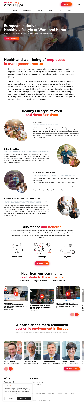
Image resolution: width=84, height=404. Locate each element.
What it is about (27, 10)
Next (76, 314)
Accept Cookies (23, 398)
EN (79, 4)
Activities (51, 10)
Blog (60, 10)
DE (76, 4)
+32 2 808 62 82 (35, 384)
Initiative (15, 10)
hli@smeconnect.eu (36, 382)
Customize (10, 398)
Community (40, 10)
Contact (69, 10)
